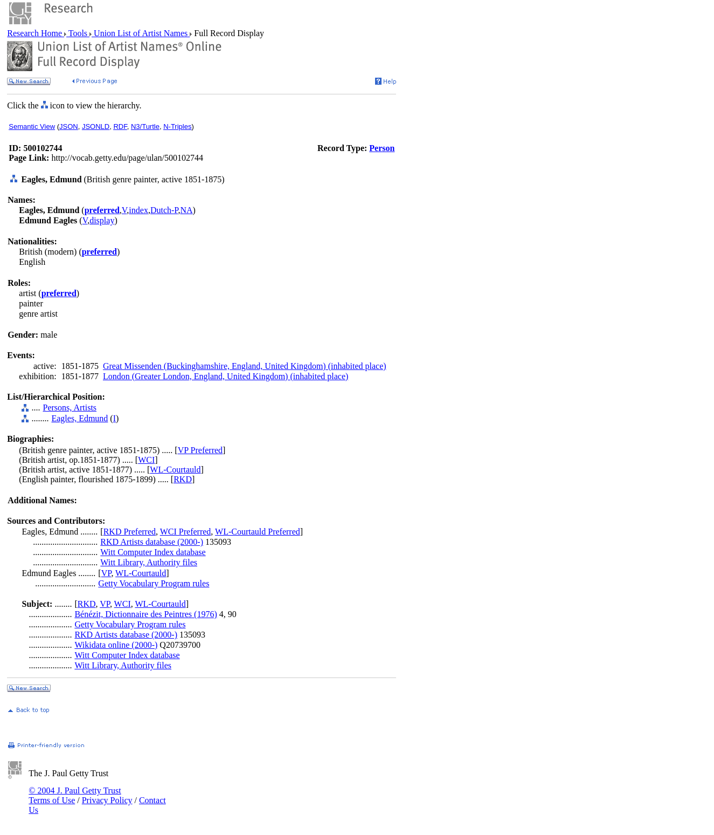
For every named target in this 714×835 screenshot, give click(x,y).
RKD (183, 479)
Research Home (35, 33)
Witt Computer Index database (152, 552)
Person (381, 148)
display (101, 220)
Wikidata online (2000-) (115, 644)
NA (186, 210)
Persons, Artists (69, 407)
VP (106, 573)
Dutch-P (164, 210)
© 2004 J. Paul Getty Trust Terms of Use (75, 795)
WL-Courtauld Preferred (257, 531)
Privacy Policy (107, 800)
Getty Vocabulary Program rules (153, 583)
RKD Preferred (129, 531)
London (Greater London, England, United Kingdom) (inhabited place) (225, 376)
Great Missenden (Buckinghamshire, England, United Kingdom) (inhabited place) (244, 366)
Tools (77, 33)
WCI (146, 459)
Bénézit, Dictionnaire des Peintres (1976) (145, 614)
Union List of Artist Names (141, 33)
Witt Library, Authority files (148, 562)
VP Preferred (200, 450)
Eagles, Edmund (79, 418)
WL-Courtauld (175, 469)
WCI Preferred (185, 531)
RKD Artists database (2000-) (151, 541)
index (138, 210)
